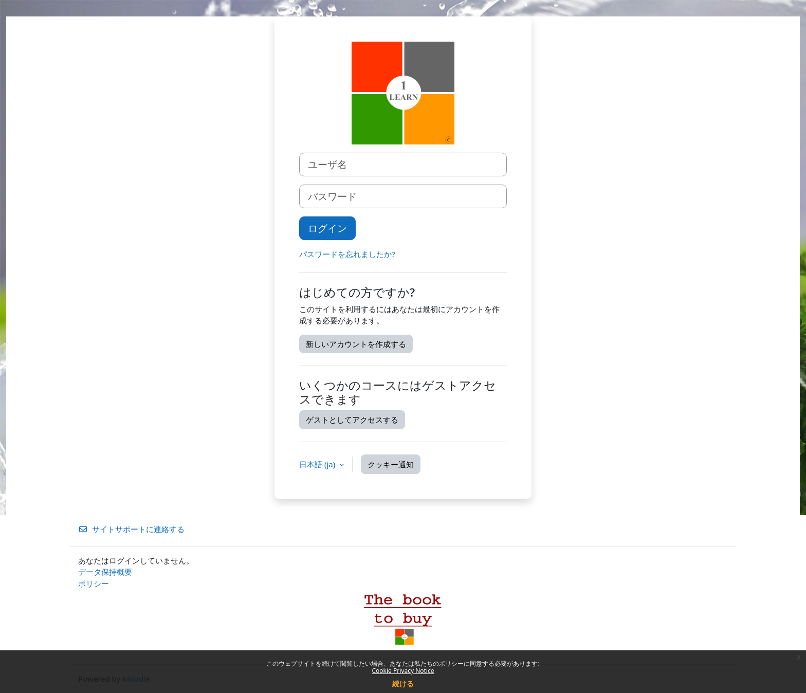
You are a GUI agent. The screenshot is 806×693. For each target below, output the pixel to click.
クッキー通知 (391, 464)
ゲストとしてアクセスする (352, 419)
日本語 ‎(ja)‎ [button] (318, 464)
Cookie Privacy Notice (403, 670)
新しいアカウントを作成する (356, 344)
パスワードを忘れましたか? (347, 254)
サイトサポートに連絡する (131, 529)
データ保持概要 (105, 572)
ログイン (327, 228)
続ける (403, 683)
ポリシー (93, 583)
